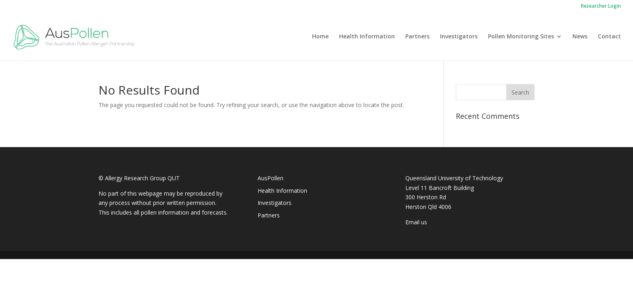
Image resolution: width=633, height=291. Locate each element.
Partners (417, 37)
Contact (609, 37)
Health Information (367, 37)
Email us (416, 222)
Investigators (459, 37)
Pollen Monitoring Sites (521, 37)
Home (320, 37)
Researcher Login (601, 6)
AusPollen (270, 178)
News (579, 37)
